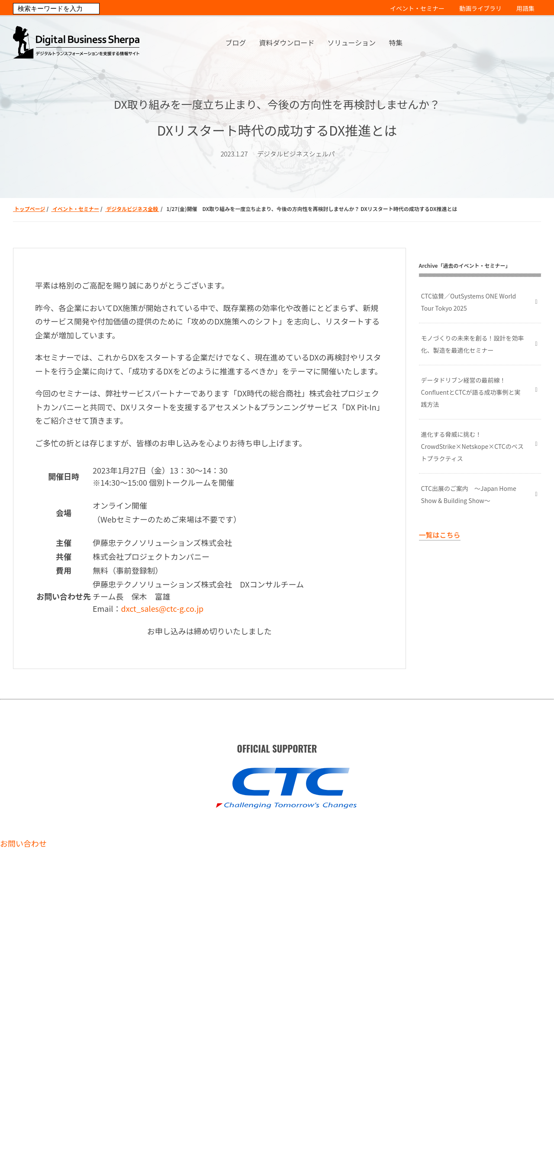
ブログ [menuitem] (235, 42)
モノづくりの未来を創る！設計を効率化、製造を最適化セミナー (472, 344)
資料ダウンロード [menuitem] (286, 42)
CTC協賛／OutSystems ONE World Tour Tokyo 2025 (468, 302)
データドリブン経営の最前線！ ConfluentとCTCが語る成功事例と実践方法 (471, 392)
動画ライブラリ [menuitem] (480, 8)
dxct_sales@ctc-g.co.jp (162, 608)
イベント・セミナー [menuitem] (417, 8)
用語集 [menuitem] (525, 8)
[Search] (56, 8)
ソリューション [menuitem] (351, 42)
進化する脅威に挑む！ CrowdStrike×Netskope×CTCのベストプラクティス (472, 446)
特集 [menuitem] (396, 42)
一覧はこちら (440, 534)
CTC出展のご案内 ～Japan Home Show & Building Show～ (468, 494)
